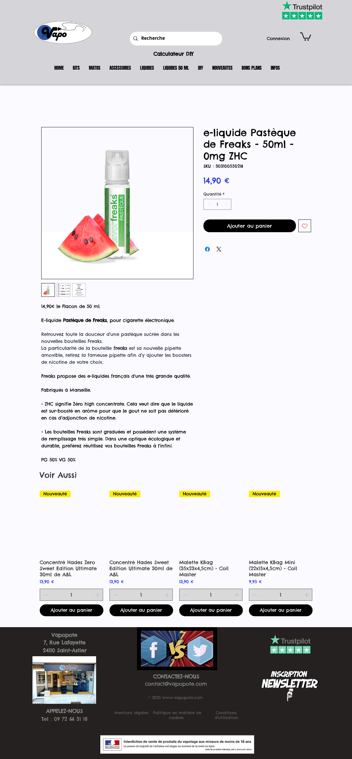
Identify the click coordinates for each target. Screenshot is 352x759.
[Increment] (226, 204)
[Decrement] (208, 204)
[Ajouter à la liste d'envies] (304, 225)
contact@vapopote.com (176, 683)
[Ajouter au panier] (71, 610)
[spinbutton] (217, 204)
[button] (305, 36)
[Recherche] (175, 38)
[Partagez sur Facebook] (207, 249)
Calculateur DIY (173, 54)
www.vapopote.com (182, 697)
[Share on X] (219, 249)
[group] (176, 553)
